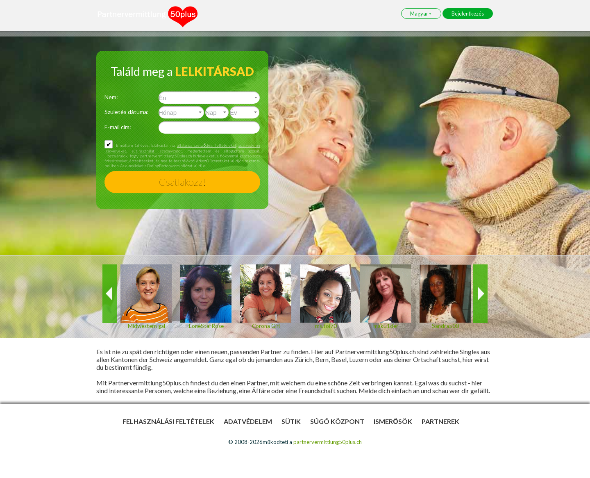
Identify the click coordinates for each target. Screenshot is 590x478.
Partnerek (440, 421)
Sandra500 (445, 326)
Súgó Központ (337, 421)
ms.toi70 (325, 326)
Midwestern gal (146, 326)
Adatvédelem (248, 421)
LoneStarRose (205, 326)
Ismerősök (393, 421)
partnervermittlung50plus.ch (327, 442)
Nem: (111, 96)
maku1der (385, 326)
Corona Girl (266, 326)
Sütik (291, 421)
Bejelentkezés (468, 13)
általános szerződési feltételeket (206, 145)
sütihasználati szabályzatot (157, 150)
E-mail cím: (117, 126)
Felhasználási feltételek (168, 421)
